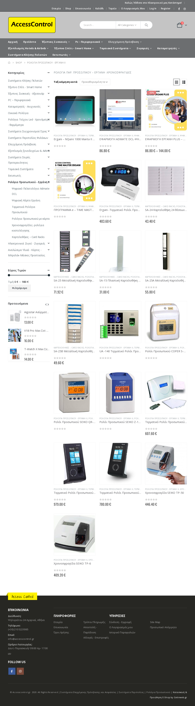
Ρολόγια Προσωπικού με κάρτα (31, 218)
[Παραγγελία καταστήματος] (95, 82)
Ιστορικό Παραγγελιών (122, 632)
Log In (153, 8)
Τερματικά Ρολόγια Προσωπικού (23, 209)
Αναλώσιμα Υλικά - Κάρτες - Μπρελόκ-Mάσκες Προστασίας (26, 252)
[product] (74, 110)
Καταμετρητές (167, 48)
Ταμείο (112, 8)
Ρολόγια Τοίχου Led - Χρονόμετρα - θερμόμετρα (29, 122)
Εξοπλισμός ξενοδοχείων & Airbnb (29, 151)
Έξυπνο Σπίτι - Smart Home (25, 87)
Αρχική (13, 41)
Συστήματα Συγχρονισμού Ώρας (27, 131)
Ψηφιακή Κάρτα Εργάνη (26, 200)
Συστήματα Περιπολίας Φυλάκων (28, 138)
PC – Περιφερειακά (19, 100)
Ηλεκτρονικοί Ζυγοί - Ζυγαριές (26, 243)
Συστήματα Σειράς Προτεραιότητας (19, 159)
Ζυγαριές (143, 48)
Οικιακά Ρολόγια (18, 113)
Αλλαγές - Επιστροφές (96, 637)
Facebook (11, 671)
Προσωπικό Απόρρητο (163, 627)
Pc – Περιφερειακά (87, 41)
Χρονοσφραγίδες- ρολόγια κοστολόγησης (28, 227)
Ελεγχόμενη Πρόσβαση (123, 41)
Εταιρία (56, 8)
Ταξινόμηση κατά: (66, 82)
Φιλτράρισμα (19, 288)
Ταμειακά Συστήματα (114, 48)
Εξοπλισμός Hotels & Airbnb (27, 48)
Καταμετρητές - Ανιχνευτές (24, 106)
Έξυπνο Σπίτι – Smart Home (72, 48)
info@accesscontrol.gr (21, 639)
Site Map (155, 622)
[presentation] (46, 304)
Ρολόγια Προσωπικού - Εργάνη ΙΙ (70, 135)
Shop (68, 8)
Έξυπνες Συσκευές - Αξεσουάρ (26, 93)
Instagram (20, 671)
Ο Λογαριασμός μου (133, 8)
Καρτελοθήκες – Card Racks (160, 206)
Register (165, 8)
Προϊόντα (29, 41)
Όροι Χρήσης (61, 632)
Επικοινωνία (83, 8)
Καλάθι (99, 8)
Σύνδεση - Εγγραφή (120, 622)
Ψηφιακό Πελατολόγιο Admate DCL (30, 191)
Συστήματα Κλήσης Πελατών (27, 54)
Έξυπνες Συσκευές (54, 41)
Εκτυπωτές (60, 54)
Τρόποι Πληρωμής (94, 622)
